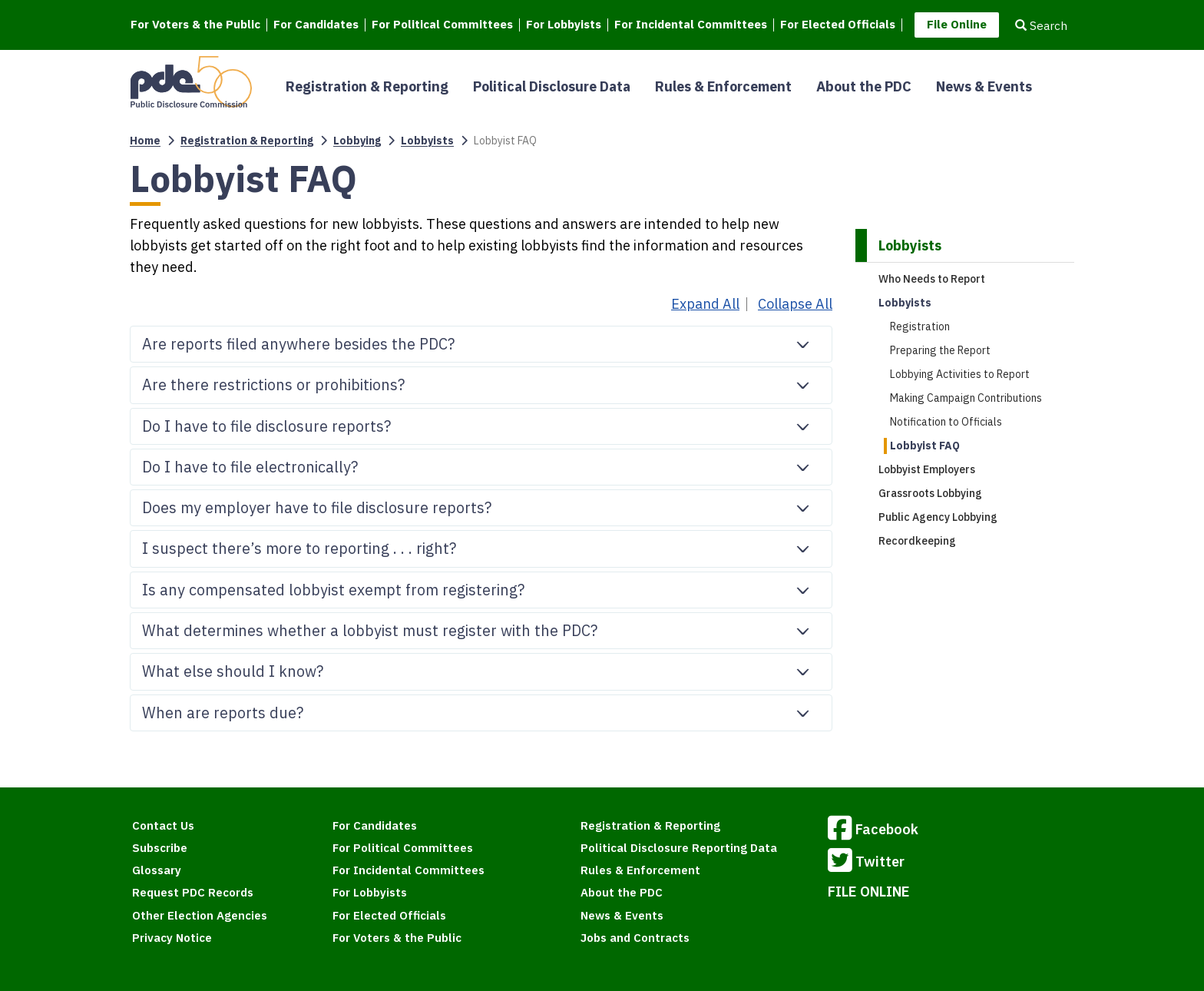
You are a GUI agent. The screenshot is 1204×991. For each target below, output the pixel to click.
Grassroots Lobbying (930, 493)
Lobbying (357, 140)
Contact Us (163, 825)
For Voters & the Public (195, 24)
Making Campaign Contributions (966, 398)
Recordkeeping (917, 541)
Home (145, 140)
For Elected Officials (837, 24)
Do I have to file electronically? (483, 462)
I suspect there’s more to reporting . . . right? (483, 544)
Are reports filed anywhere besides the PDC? (483, 339)
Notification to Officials (946, 422)
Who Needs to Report (931, 279)
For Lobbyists (563, 24)
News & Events (984, 86)
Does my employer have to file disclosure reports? (483, 503)
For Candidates (316, 24)
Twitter (866, 863)
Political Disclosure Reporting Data (678, 847)
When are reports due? (483, 708)
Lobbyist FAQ (925, 445)
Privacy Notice (172, 937)
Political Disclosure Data (551, 86)
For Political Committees (442, 24)
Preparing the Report (940, 350)
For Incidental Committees (690, 24)
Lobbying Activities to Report (960, 374)
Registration (920, 326)
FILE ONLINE (869, 891)
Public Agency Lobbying (937, 517)
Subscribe (159, 847)
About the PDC (863, 86)
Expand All (705, 304)
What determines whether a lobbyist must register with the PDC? (483, 626)
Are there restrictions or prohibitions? (483, 380)
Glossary (156, 870)
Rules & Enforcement (723, 86)
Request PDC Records (192, 892)
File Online (957, 24)
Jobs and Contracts (635, 937)
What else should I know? (483, 667)
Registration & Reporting (367, 86)
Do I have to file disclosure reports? (483, 422)
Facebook (873, 830)
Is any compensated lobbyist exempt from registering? (483, 585)
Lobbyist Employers (926, 469)
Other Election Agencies (199, 915)
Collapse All (795, 304)
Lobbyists (427, 140)
